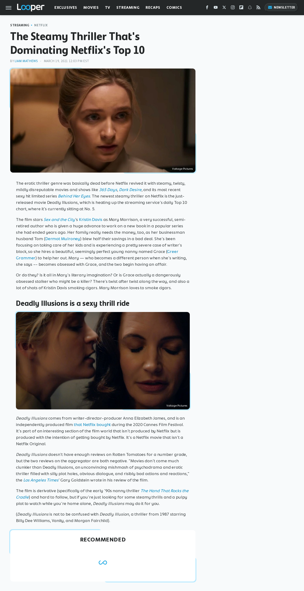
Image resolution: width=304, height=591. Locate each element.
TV (107, 7)
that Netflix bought (92, 424)
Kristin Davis (90, 219)
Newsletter (281, 7)
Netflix (41, 25)
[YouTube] (215, 8)
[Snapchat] (249, 8)
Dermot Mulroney (62, 239)
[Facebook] (207, 8)
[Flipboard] (241, 8)
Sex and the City (59, 219)
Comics (174, 7)
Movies (91, 7)
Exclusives (65, 7)
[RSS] (258, 8)
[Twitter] (224, 8)
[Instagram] (232, 8)
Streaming (127, 7)
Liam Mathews (26, 61)
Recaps (153, 7)
